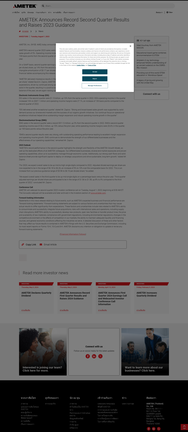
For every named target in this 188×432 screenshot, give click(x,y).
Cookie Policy (81, 65)
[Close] (130, 46)
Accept (95, 72)
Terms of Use (92, 65)
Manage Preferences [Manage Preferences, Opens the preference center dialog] (95, 85)
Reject (95, 78)
